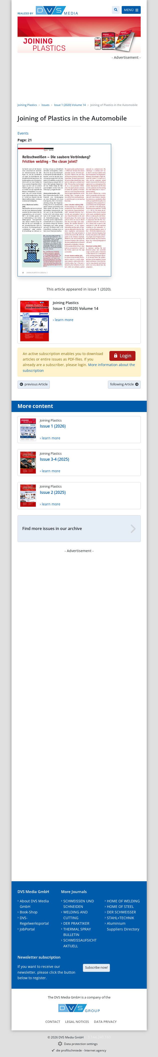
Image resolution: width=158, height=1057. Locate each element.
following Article (124, 384)
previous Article (34, 384)
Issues (45, 105)
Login (122, 356)
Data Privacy (105, 1021)
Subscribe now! (96, 967)
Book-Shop (29, 912)
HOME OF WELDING (123, 901)
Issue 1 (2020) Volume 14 (70, 105)
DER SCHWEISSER (121, 912)
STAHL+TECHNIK (120, 917)
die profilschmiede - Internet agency (81, 1050)
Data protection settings (81, 1044)
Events (23, 133)
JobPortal (27, 929)
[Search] (116, 10)
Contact (52, 1021)
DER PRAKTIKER (76, 923)
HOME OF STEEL (120, 906)
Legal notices (77, 1021)
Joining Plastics (27, 105)
